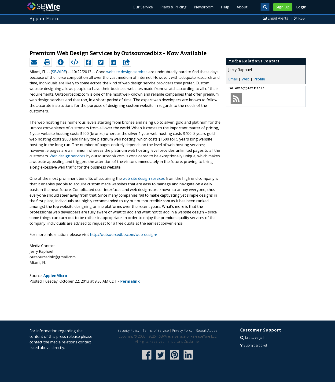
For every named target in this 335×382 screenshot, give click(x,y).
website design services (126, 71)
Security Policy (128, 330)
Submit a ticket (255, 345)
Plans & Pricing (173, 7)
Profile (259, 79)
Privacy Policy (182, 330)
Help (225, 7)
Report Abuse (206, 330)
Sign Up (283, 7)
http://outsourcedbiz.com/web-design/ (123, 234)
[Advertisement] (167, 34)
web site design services (144, 178)
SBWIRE (59, 71)
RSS (301, 18)
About (242, 7)
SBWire (43, 6)
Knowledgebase (258, 337)
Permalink (130, 281)
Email (233, 79)
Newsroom (204, 7)
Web (246, 79)
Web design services (67, 156)
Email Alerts (278, 18)
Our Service (143, 7)
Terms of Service (156, 330)
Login (301, 7)
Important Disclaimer (184, 341)
